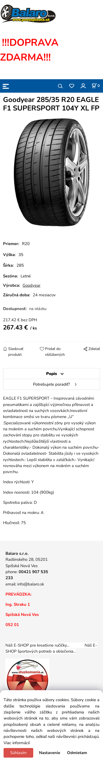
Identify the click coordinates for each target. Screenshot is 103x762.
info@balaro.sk (30, 584)
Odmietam (77, 752)
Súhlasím (18, 752)
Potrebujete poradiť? (51, 384)
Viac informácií (17, 743)
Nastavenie (49, 752)
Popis (51, 373)
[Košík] (95, 86)
